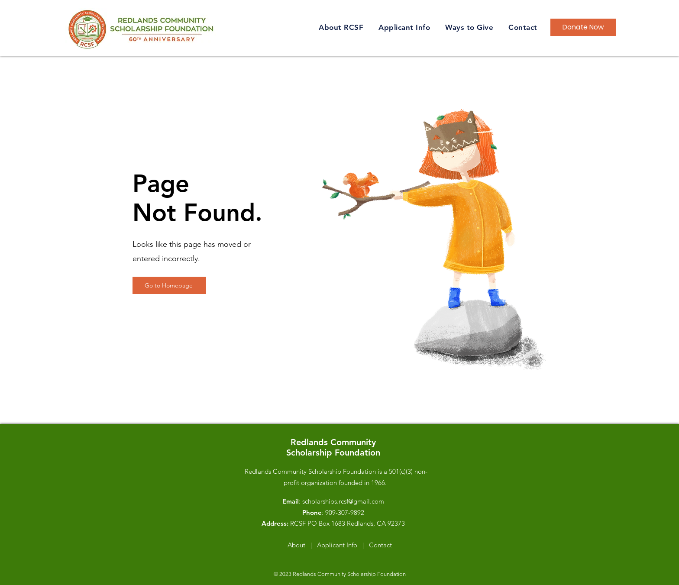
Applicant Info (337, 545)
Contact (380, 545)
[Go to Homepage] (169, 285)
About (296, 545)
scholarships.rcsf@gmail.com (343, 501)
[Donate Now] (583, 27)
